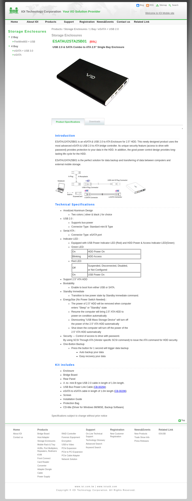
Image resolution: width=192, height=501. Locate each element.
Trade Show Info (141, 437)
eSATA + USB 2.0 (108, 29)
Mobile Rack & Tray (46, 445)
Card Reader (43, 462)
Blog (142, 5)
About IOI (32, 21)
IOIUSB (162, 434)
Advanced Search (94, 444)
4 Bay (14, 46)
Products (50, 21)
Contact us (123, 21)
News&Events (105, 21)
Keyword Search (93, 447)
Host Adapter (43, 437)
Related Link (141, 21)
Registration (87, 21)
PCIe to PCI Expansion (72, 452)
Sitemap (163, 5)
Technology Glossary (95, 440)
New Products (140, 434)
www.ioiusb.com (107, 486)
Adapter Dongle (44, 469)
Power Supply (43, 476)
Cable (40, 473)
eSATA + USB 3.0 (23, 50)
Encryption (66, 441)
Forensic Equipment (71, 437)
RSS (152, 5)
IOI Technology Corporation (60, 11)
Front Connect (44, 458)
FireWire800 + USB (24, 41)
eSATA (17, 54)
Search (175, 5)
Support (69, 21)
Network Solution (69, 459)
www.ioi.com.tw (84, 486)
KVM (39, 455)
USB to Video (68, 445)
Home (14, 21)
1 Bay (92, 29)
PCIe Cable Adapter (71, 455)
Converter (41, 466)
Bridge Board (43, 434)
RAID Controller (69, 434)
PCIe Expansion (69, 448)
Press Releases (141, 441)
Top (183, 420)
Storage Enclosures (75, 29)
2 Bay (14, 37)
